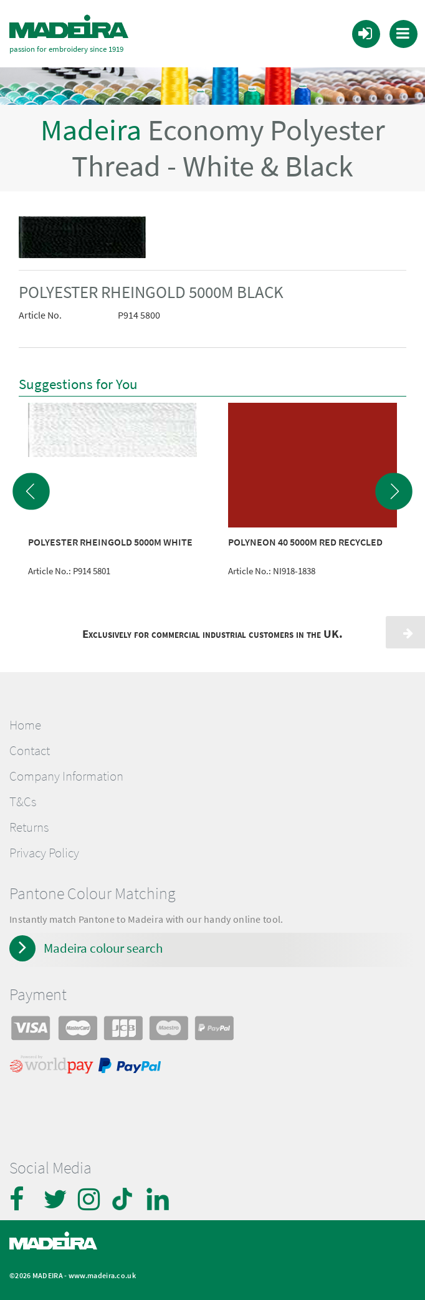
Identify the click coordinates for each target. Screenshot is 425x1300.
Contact (29, 750)
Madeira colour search (103, 947)
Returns (29, 827)
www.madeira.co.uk (102, 1274)
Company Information (66, 776)
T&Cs (22, 801)
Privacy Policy (44, 852)
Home (25, 724)
